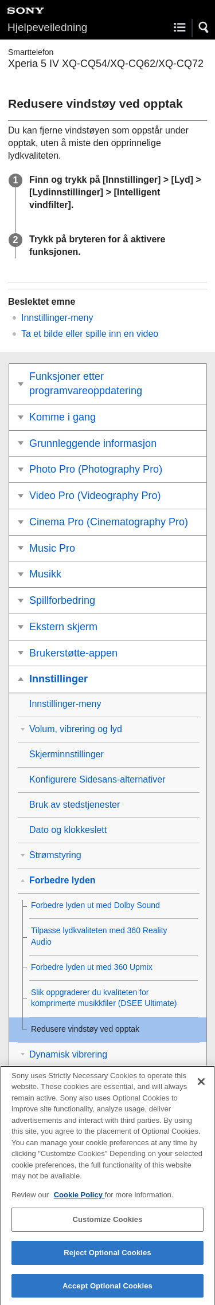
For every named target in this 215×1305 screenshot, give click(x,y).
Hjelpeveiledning (47, 27)
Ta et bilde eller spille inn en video (89, 334)
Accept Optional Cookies (107, 1292)
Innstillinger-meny (57, 318)
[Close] (201, 1087)
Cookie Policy (79, 1201)
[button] (204, 27)
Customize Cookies (107, 1225)
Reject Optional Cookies (107, 1259)
